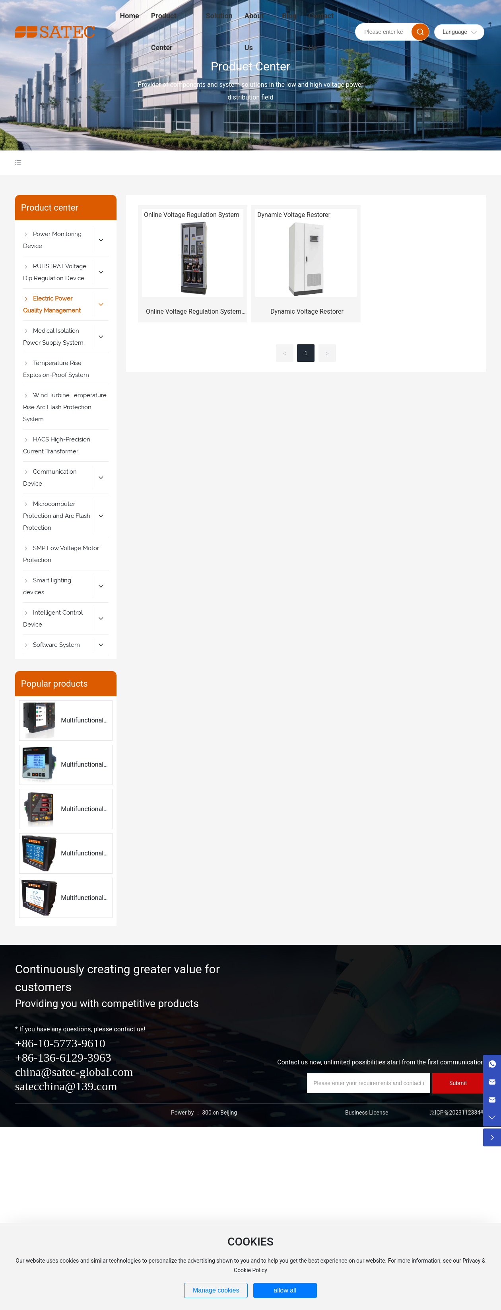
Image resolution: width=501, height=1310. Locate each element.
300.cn (210, 1112)
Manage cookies (216, 1290)
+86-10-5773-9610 (60, 1043)
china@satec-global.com (74, 1071)
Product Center (250, 66)
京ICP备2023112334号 (457, 1112)
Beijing (228, 1112)
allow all (285, 1290)
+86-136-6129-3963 (63, 1057)
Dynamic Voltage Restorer (307, 311)
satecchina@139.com (66, 1086)
